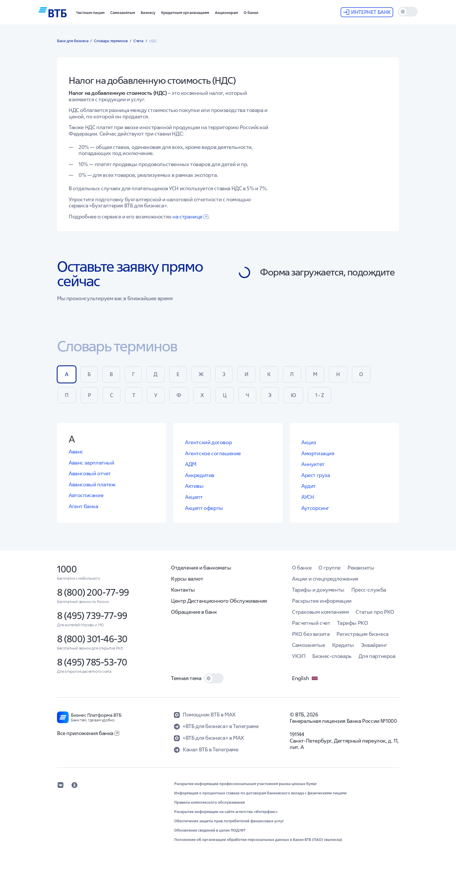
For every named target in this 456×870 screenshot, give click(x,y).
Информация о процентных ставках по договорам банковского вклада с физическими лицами (260, 793)
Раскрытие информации (322, 600)
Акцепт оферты (204, 508)
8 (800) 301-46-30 (92, 639)
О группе (329, 567)
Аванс (76, 451)
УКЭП (298, 656)
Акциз (308, 442)
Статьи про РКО (375, 612)
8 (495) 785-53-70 (92, 662)
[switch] (408, 12)
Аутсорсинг (315, 508)
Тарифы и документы (318, 589)
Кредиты (343, 645)
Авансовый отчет (90, 473)
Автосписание (86, 495)
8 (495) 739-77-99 (92, 616)
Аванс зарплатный (91, 462)
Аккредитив (199, 475)
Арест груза (315, 475)
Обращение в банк (194, 612)
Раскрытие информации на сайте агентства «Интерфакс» (226, 811)
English (305, 678)
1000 (66, 569)
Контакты (183, 589)
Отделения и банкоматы (201, 567)
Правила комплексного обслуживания (209, 802)
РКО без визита (310, 634)
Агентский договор (208, 442)
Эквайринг (374, 645)
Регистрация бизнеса (362, 634)
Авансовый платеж (92, 484)
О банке (301, 567)
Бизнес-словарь (331, 656)
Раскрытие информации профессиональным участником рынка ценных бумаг (245, 784)
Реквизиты (361, 567)
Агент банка (83, 506)
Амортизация (317, 453)
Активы (194, 486)
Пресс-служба (368, 589)
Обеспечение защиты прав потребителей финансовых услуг (229, 821)
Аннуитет (313, 464)
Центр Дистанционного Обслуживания (219, 600)
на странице (190, 216)
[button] (90, 12)
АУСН (307, 497)
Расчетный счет (311, 623)
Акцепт (194, 497)
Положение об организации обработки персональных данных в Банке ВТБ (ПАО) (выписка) (258, 839)
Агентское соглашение (213, 453)
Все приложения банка (88, 733)
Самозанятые (308, 645)
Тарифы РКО (352, 623)
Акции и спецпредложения (325, 578)
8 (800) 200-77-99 (93, 592)
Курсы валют (187, 578)
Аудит (308, 486)
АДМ (190, 464)
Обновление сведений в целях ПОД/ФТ (209, 830)
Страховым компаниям (320, 612)
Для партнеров (377, 656)
